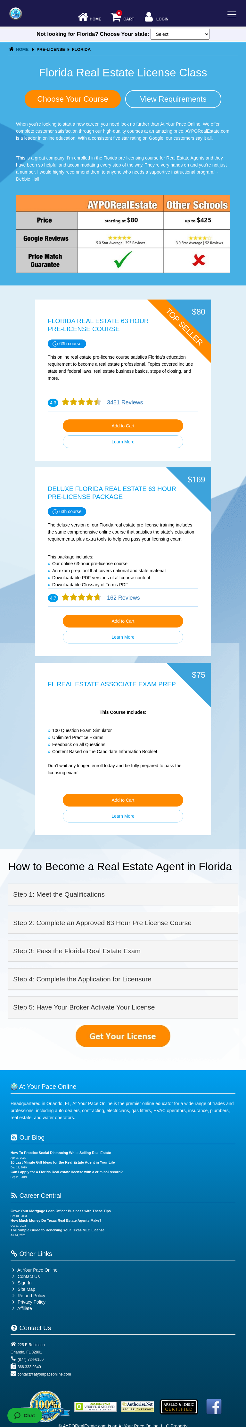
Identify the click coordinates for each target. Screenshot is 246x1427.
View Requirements (173, 99)
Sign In (21, 1282)
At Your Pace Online (34, 1270)
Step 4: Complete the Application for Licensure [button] (82, 979)
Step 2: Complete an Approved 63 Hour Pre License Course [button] (102, 922)
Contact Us (25, 1276)
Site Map (23, 1289)
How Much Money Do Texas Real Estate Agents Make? (56, 1220)
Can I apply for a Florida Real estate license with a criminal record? (67, 1172)
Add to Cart (123, 425)
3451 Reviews (124, 402)
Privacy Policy (31, 1302)
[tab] (123, 894)
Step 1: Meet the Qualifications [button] (59, 894)
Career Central (36, 1195)
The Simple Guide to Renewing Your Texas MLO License (57, 1230)
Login (155, 17)
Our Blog (28, 1137)
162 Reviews (122, 598)
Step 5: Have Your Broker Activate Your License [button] (84, 1007)
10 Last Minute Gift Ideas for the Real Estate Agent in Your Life (63, 1162)
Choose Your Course (72, 99)
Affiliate (21, 1308)
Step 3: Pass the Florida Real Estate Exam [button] (77, 951)
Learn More (123, 441)
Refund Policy (31, 1295)
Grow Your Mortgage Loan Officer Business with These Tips (61, 1211)
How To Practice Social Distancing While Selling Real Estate (61, 1153)
